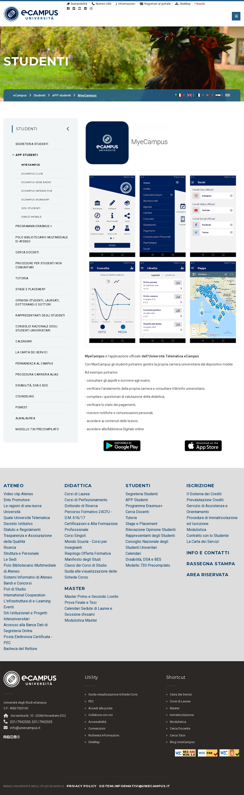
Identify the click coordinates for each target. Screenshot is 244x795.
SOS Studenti (30, 208)
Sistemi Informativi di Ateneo (28, 577)
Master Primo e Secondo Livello (91, 596)
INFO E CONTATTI (208, 552)
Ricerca (10, 547)
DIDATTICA (78, 485)
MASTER (75, 588)
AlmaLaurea (25, 418)
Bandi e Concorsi (18, 583)
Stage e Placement (30, 289)
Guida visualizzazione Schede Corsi (112, 694)
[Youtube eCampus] (79, 8)
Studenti (39, 95)
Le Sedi (10, 559)
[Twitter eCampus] (73, 8)
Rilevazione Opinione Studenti (151, 529)
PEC (91, 701)
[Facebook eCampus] (68, 8)
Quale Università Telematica (27, 517)
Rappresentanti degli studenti (40, 315)
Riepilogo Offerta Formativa (88, 553)
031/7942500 (20, 722)
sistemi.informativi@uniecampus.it (134, 786)
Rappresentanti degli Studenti (150, 535)
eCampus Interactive (37, 190)
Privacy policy (82, 786)
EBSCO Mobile (31, 216)
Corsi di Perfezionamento (86, 500)
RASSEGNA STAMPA (211, 563)
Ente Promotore (17, 500)
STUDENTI (138, 485)
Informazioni (125, 3)
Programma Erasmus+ (144, 506)
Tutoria (21, 278)
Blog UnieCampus (182, 742)
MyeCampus (87, 95)
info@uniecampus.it (25, 728)
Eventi (9, 607)
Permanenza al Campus (34, 363)
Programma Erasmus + (33, 226)
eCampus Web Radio (36, 182)
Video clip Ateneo (18, 494)
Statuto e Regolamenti (22, 529)
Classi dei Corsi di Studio (86, 565)
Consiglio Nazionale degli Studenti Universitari (36, 328)
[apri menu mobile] (236, 16)
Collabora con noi (100, 715)
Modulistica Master (81, 620)
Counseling (24, 396)
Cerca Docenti (27, 252)
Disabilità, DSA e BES (31, 385)
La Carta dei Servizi (31, 352)
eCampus (20, 95)
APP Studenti (137, 500)
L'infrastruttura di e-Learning (27, 601)
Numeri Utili (101, 3)
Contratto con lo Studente (208, 535)
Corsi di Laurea (77, 494)
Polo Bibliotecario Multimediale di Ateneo (41, 239)
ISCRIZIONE (200, 485)
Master (174, 708)
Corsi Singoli (75, 535)
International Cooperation (24, 595)
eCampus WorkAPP (35, 199)
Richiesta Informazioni (103, 735)
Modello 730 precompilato (37, 429)
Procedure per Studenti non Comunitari (38, 265)
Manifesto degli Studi (83, 559)
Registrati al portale (155, 3)
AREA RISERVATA (208, 574)
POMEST (21, 407)
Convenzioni (96, 728)
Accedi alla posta (100, 708)
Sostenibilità (76, 3)
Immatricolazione (182, 715)
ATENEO (14, 485)
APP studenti (61, 95)
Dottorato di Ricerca (81, 506)
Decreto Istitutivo (18, 523)
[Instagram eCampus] (91, 8)
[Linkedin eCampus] (85, 8)
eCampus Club (32, 173)
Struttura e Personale (21, 553)
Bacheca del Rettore (20, 648)
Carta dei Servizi (181, 694)
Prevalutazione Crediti (205, 500)
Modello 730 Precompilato (148, 565)
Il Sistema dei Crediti (204, 494)
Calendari (23, 341)
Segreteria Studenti (31, 144)
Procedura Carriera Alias (36, 374)
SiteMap (182, 3)
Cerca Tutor (177, 735)
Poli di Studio (15, 589)
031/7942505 (42, 722)
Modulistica (196, 529)
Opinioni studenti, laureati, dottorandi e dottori (37, 302)
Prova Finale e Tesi (81, 602)
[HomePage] (31, 13)
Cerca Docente (180, 728)
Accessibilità (97, 722)
